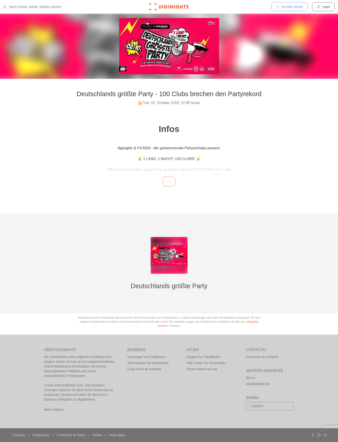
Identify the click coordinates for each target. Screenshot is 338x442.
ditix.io (250, 378)
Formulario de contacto (262, 357)
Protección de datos (71, 435)
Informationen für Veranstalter (148, 363)
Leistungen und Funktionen (146, 357)
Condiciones (41, 435)
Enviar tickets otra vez (202, 369)
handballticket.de (258, 384)
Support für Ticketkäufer (203, 357)
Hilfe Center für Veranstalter (206, 363)
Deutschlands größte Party (169, 286)
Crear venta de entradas (144, 369)
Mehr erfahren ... (56, 409)
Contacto (19, 435)
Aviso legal (117, 435)
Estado (97, 435)
